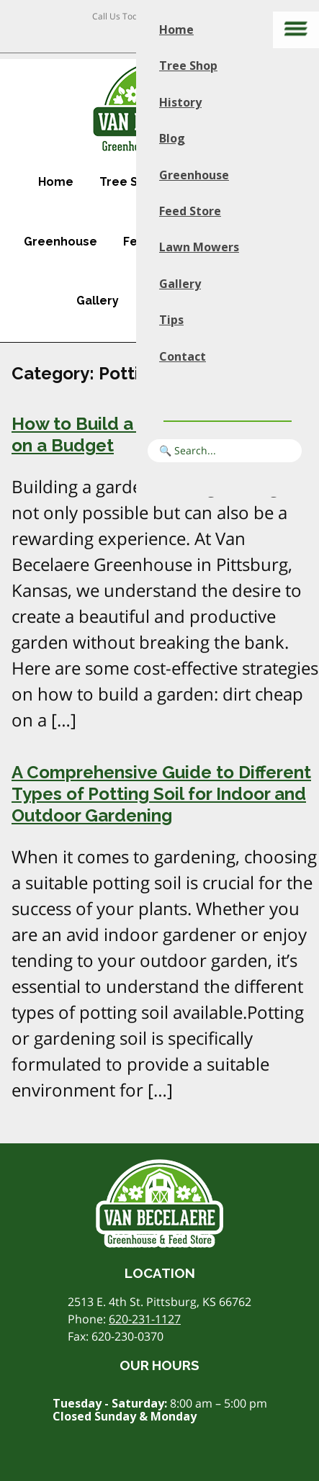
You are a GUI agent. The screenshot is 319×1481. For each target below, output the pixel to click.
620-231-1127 (145, 1319)
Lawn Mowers (199, 247)
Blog (172, 138)
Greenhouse (60, 241)
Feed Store (190, 211)
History (180, 102)
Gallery (97, 300)
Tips (171, 320)
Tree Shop (130, 182)
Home (55, 182)
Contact (182, 356)
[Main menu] (296, 30)
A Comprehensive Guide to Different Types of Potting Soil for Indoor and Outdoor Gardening (161, 794)
